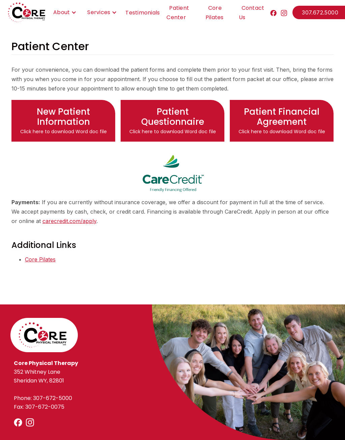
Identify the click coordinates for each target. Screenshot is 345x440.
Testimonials (142, 12)
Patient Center (177, 12)
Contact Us (251, 12)
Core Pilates (215, 12)
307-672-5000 (52, 398)
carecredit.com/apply (69, 221)
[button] (63, 12)
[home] (26, 12)
